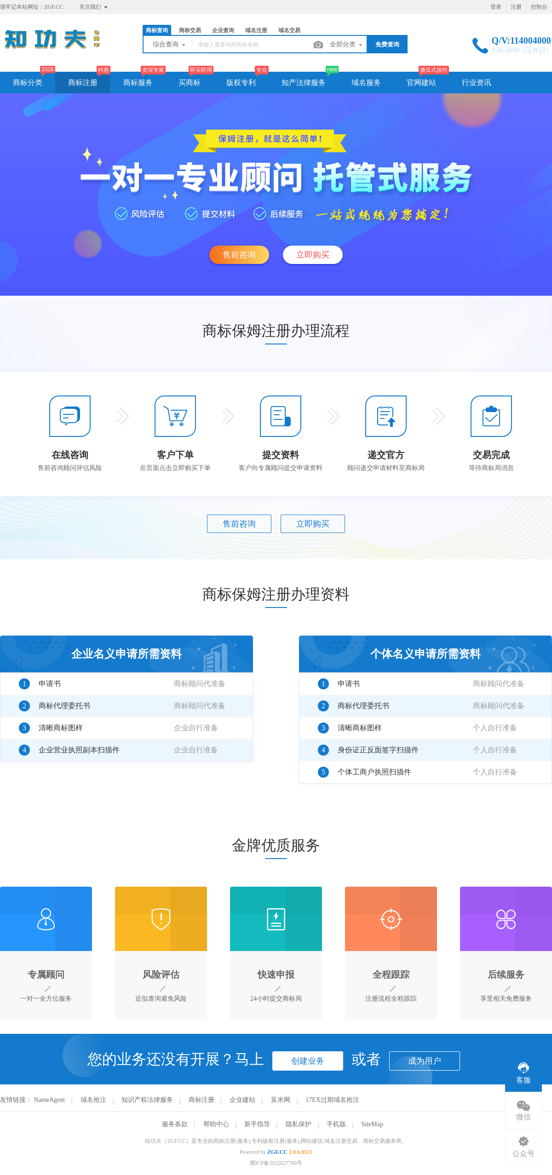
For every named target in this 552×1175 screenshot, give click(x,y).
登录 (495, 7)
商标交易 (190, 30)
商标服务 (138, 82)
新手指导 (257, 1124)
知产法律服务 (304, 82)
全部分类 (347, 45)
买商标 (189, 82)
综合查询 (170, 45)
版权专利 (241, 82)
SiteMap (372, 1124)
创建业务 (307, 1061)
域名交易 (289, 30)
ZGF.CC (277, 1152)
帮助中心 (216, 1124)
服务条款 (175, 1124)
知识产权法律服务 (147, 1099)
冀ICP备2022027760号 (276, 1163)
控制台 (539, 7)
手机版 (336, 1124)
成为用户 (424, 1061)
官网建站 (421, 82)
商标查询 (157, 30)
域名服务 (366, 82)
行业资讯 (476, 82)
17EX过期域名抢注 (332, 1099)
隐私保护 (298, 1124)
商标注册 (83, 82)
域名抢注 (93, 1099)
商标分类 (27, 82)
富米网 (280, 1099)
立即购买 (312, 254)
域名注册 (256, 30)
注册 (516, 7)
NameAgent (49, 1099)
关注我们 (94, 7)
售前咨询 (239, 254)
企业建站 (242, 1099)
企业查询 (223, 30)
